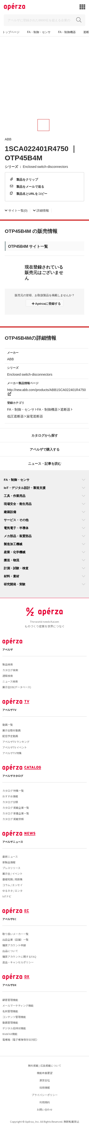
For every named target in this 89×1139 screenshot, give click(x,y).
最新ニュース (10, 856)
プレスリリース (11, 868)
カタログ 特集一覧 (13, 790)
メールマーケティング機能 (17, 1005)
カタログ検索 (10, 670)
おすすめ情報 (10, 796)
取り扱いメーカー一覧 (15, 934)
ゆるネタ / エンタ (12, 890)
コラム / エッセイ (12, 885)
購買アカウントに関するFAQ (19, 956)
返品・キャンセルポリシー (18, 962)
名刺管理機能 (10, 1011)
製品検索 (7, 664)
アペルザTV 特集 (12, 753)
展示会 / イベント (12, 873)
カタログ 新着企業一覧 (15, 813)
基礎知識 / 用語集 (12, 879)
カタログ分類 (10, 802)
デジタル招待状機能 (14, 1028)
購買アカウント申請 (14, 945)
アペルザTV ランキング (15, 741)
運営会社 (44, 1080)
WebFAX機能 (9, 1034)
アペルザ (7, 649)
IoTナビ (6, 896)
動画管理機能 (10, 1022)
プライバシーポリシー (45, 1095)
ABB (8, 139)
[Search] (44, 20)
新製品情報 (8, 862)
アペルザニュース (12, 841)
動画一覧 (7, 724)
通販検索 (7, 676)
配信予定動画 (10, 736)
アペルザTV (9, 710)
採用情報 (44, 1087)
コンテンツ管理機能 (14, 1017)
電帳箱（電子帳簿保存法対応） (20, 1039)
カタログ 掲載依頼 (13, 819)
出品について (10, 951)
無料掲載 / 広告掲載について (44, 1065)
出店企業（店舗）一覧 (15, 939)
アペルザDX (9, 985)
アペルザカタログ (12, 776)
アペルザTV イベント (14, 747)
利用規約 (44, 1102)
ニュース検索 (10, 681)
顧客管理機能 (10, 1000)
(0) (16, 210)
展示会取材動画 (11, 730)
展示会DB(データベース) (16, 687)
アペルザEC (9, 919)
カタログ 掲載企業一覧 (15, 807)
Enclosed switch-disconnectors (45, 166)
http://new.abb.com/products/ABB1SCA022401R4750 (46, 391)
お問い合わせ (44, 1109)
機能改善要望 (44, 1073)
